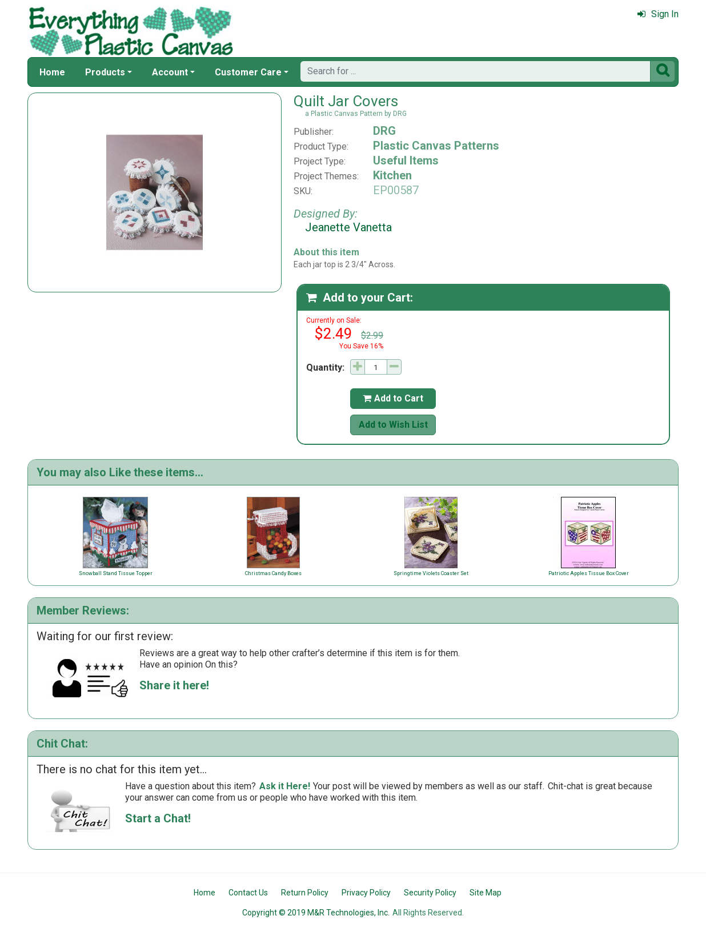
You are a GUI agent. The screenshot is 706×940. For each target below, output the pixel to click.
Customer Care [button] (248, 72)
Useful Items (406, 160)
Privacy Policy (366, 892)
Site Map (486, 892)
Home (52, 72)
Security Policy (430, 892)
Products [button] (105, 72)
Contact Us (248, 892)
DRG (384, 131)
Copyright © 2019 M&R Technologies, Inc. (316, 912)
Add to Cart (393, 398)
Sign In (658, 14)
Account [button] (170, 72)
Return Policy (304, 892)
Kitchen (392, 175)
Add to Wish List (393, 424)
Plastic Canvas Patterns (436, 145)
